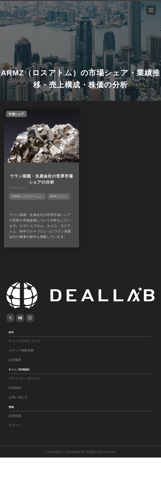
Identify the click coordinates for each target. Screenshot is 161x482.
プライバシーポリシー (24, 378)
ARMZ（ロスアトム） (27, 196)
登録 (11, 407)
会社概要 (14, 360)
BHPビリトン (59, 196)
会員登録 (14, 416)
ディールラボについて (24, 341)
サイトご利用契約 (19, 369)
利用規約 (14, 388)
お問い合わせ (18, 397)
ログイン (14, 425)
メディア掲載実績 (21, 350)
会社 (11, 332)
